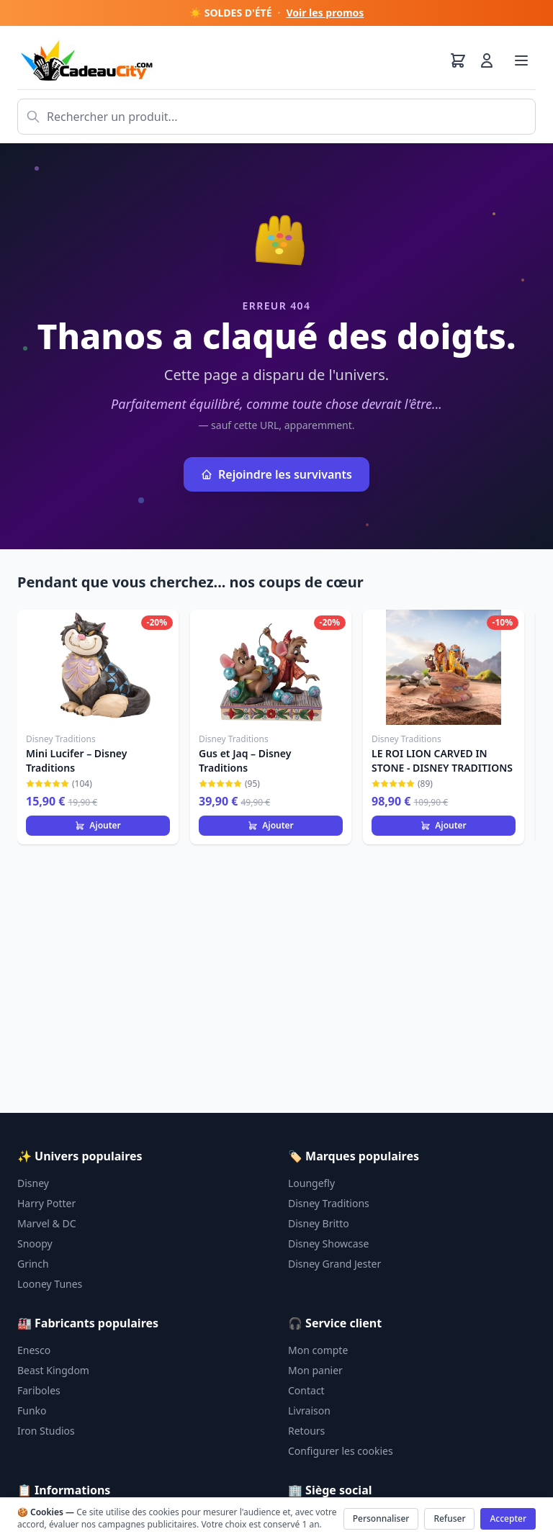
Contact (306, 1390)
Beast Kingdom (53, 1370)
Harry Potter (46, 1203)
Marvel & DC (46, 1223)
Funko (32, 1410)
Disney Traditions (328, 1203)
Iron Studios (46, 1431)
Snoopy (35, 1243)
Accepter (508, 1518)
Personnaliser (381, 1518)
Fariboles (38, 1390)
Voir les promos (325, 12)
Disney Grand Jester (334, 1264)
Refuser (449, 1518)
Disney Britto (318, 1223)
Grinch (33, 1264)
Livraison (309, 1410)
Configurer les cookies (340, 1451)
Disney (33, 1183)
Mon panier (315, 1370)
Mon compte (318, 1350)
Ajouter (98, 825)
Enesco (33, 1350)
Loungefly (311, 1183)
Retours (306, 1431)
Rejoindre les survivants (276, 474)
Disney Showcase (328, 1243)
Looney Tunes (49, 1284)
